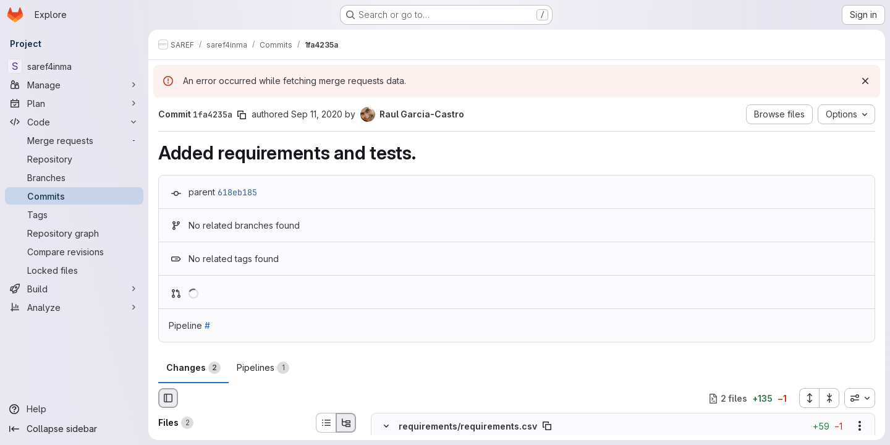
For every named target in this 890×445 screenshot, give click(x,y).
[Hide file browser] (168, 398)
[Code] (74, 121)
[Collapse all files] (829, 398)
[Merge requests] (74, 140)
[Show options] (859, 426)
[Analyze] (74, 307)
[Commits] (74, 196)
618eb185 (237, 192)
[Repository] (74, 158)
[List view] (326, 423)
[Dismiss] (865, 81)
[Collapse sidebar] (74, 429)
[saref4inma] (74, 66)
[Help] (74, 409)
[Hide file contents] (386, 426)
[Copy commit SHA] (241, 115)
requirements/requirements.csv (468, 426)
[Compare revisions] (74, 251)
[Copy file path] (547, 426)
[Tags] (74, 214)
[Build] (74, 288)
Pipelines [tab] (263, 368)
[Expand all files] (809, 398)
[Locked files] (74, 270)
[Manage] (74, 84)
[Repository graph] (74, 233)
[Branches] (74, 177)
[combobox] (859, 398)
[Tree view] (346, 423)
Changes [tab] (193, 368)
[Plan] (74, 103)
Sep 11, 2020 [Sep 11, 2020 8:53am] (316, 114)
